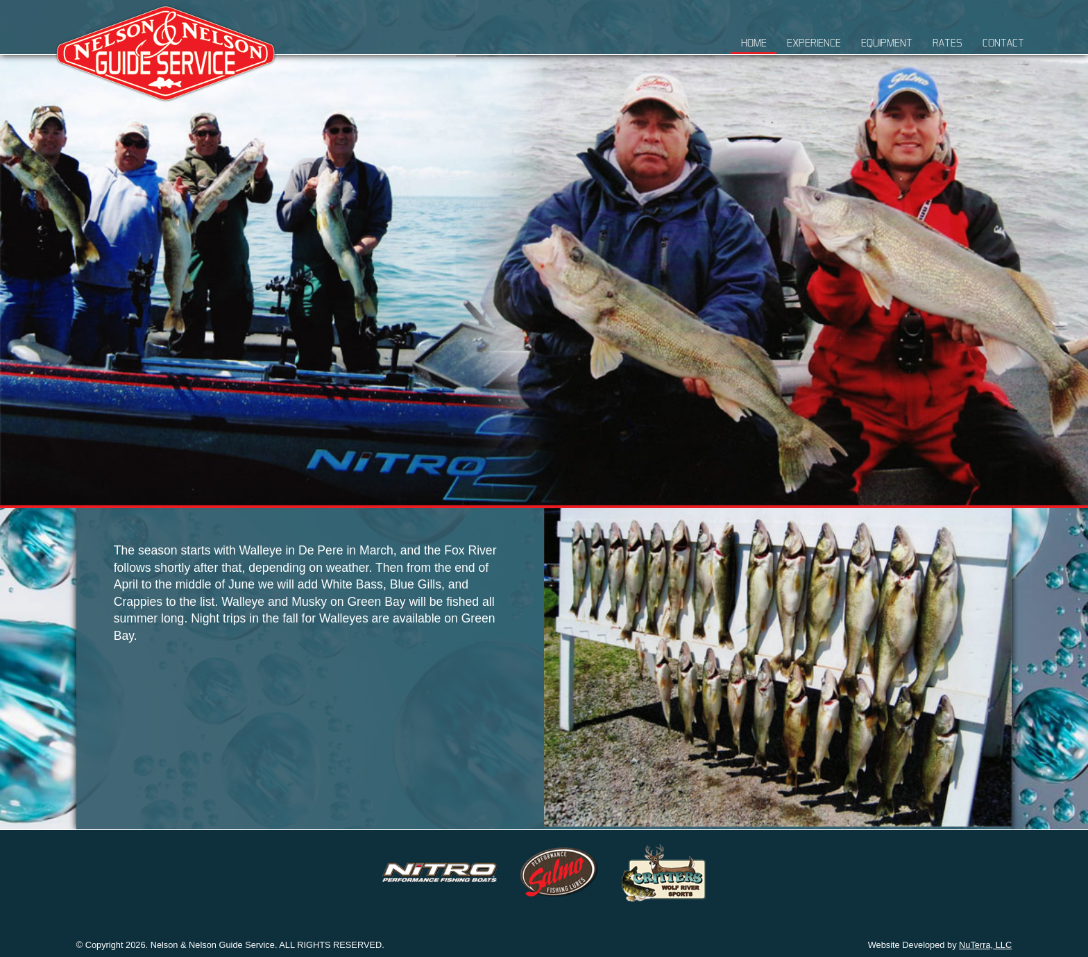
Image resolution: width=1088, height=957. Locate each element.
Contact (1003, 42)
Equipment (886, 42)
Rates (947, 42)
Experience (814, 42)
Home (754, 42)
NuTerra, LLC (985, 945)
